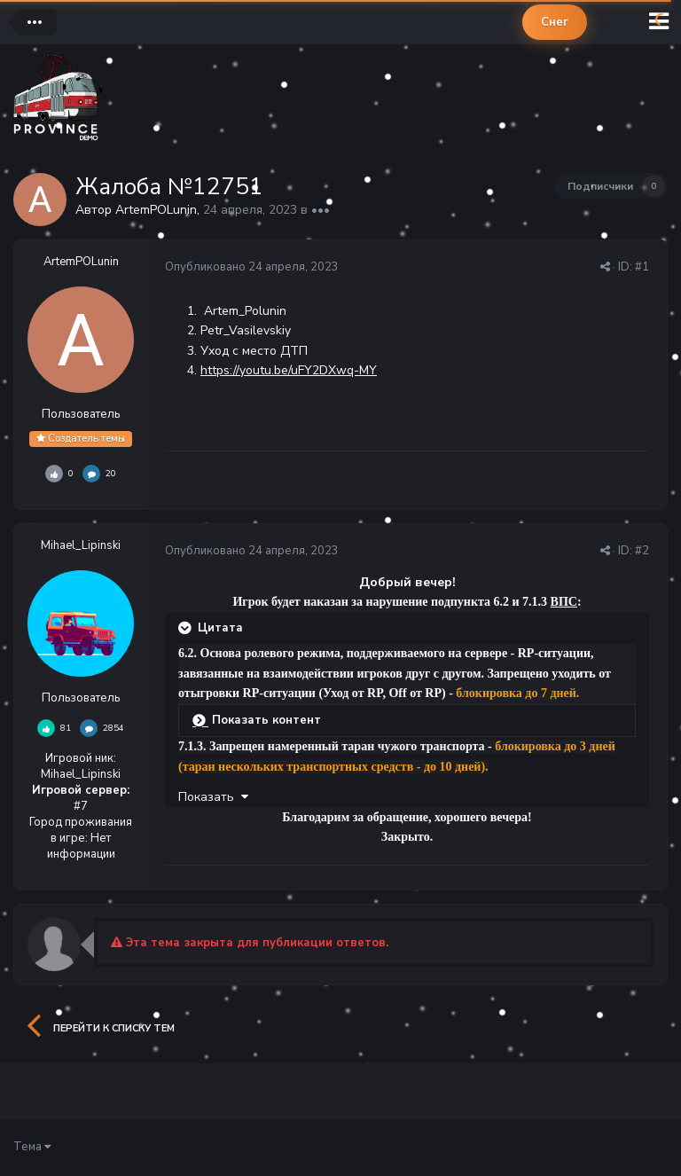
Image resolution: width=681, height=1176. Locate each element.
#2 (642, 551)
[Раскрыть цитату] (186, 628)
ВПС (564, 601)
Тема (32, 1147)
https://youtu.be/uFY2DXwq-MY (288, 370)
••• (320, 209)
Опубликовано (252, 267)
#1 (642, 267)
